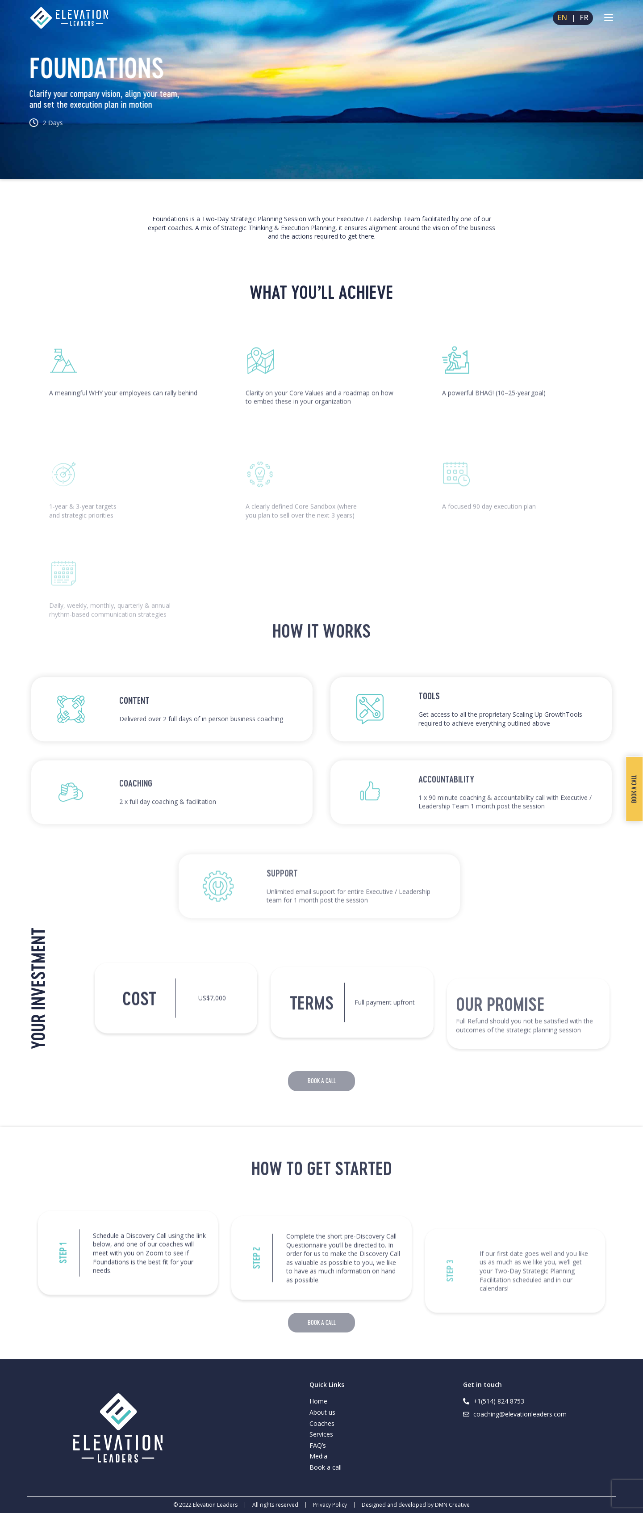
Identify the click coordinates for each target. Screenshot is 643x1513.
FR (584, 18)
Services (321, 1434)
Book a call (325, 1467)
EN (562, 18)
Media (318, 1456)
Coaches (321, 1423)
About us (322, 1412)
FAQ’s (317, 1445)
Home (318, 1401)
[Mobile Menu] (608, 18)
